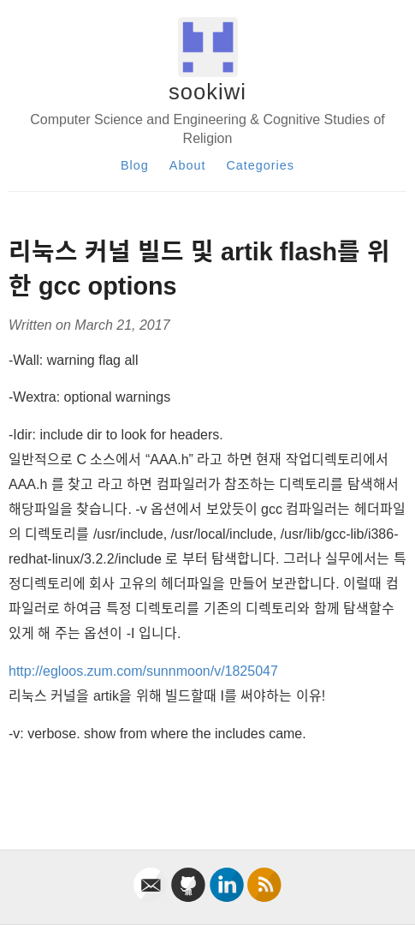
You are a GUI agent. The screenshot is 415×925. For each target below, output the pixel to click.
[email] (152, 897)
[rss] (264, 897)
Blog (135, 165)
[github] (190, 897)
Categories (260, 165)
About (187, 165)
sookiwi (207, 92)
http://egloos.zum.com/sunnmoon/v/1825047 (143, 671)
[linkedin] (228, 897)
